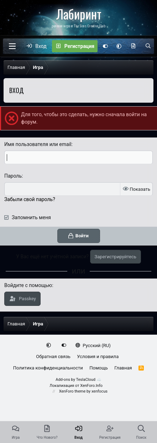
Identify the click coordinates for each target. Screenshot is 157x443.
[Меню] (12, 46)
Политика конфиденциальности (48, 368)
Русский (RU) (93, 345)
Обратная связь (53, 356)
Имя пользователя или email (38, 144)
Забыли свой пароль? (29, 199)
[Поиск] (148, 46)
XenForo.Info (91, 385)
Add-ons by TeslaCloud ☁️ (78, 379)
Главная (123, 368)
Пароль (13, 176)
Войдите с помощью (28, 285)
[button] (119, 46)
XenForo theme (72, 391)
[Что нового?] (133, 46)
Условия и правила (98, 356)
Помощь (98, 368)
